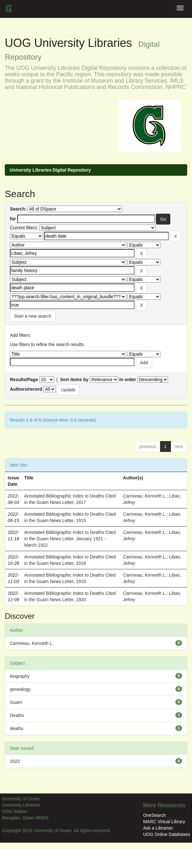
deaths (16, 728)
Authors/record (26, 389)
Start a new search (32, 316)
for (13, 218)
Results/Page (24, 379)
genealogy (20, 689)
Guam (16, 702)
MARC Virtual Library (164, 821)
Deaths (17, 715)
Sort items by (74, 379)
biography (20, 676)
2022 (15, 761)
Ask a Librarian (158, 828)
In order (127, 379)
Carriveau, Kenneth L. (144, 495)
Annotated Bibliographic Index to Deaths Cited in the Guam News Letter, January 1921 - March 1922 (70, 539)
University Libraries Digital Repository (50, 170)
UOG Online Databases (166, 834)
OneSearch (154, 815)
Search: (18, 208)
